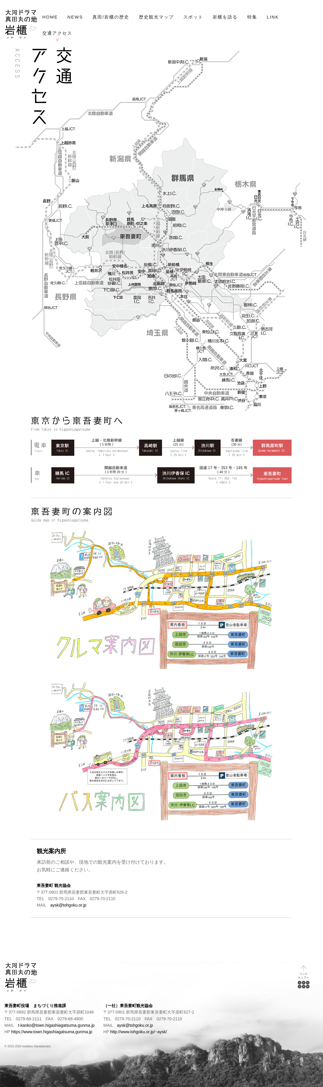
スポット (193, 16)
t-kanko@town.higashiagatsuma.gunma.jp (56, 1025)
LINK (273, 16)
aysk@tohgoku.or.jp (68, 905)
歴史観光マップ (156, 16)
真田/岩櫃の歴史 (110, 16)
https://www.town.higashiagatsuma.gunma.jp (51, 1031)
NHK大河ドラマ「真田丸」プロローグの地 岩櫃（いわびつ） (21, 24)
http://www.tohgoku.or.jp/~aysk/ (138, 1031)
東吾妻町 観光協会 (54, 885)
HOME (50, 16)
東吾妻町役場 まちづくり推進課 (35, 1005)
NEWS (75, 16)
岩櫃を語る (225, 16)
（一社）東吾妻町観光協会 (128, 1005)
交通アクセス (57, 33)
